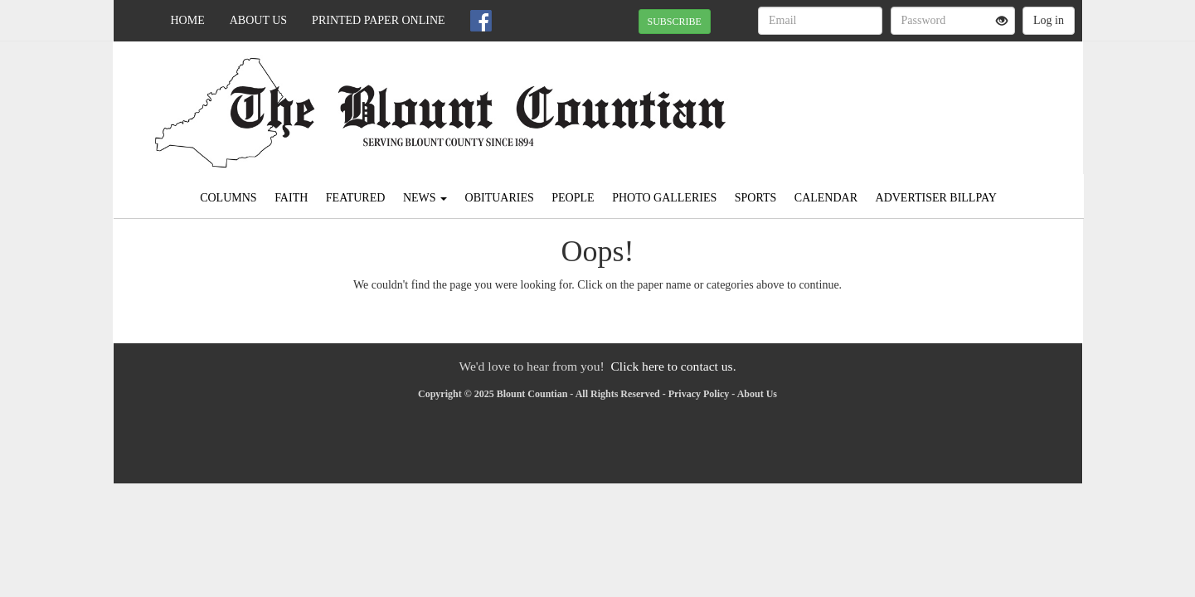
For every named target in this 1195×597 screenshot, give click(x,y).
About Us (258, 20)
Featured (356, 198)
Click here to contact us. (673, 366)
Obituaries (499, 198)
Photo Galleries (664, 198)
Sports (756, 198)
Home (188, 20)
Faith (291, 198)
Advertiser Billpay (936, 198)
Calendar (825, 198)
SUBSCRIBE (675, 21)
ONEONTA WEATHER (931, 99)
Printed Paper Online (378, 20)
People (572, 198)
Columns (228, 198)
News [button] (425, 198)
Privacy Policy (699, 394)
